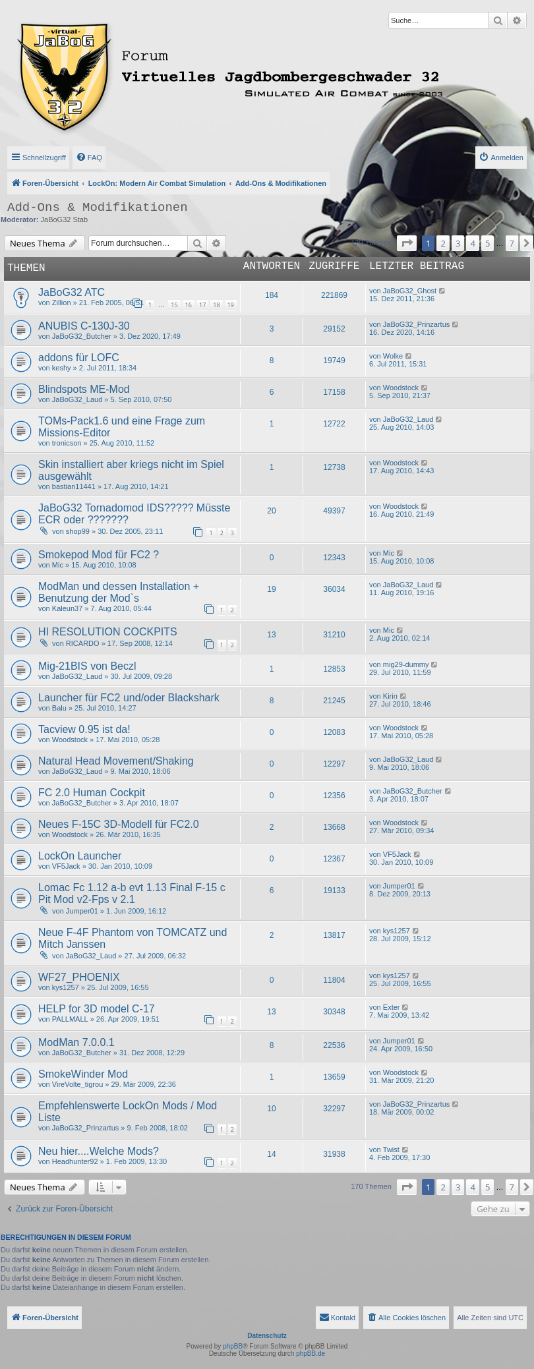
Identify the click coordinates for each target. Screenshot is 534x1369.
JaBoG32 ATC (71, 292)
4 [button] (472, 243)
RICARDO (83, 643)
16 (188, 305)
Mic (57, 565)
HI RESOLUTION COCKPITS (107, 631)
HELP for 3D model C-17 (96, 1008)
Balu (59, 708)
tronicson (67, 443)
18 (216, 305)
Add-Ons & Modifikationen (97, 207)
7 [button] (512, 243)
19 (230, 305)
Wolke (393, 356)
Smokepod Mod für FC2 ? (98, 554)
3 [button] (458, 243)
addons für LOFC (78, 357)
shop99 (78, 531)
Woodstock (401, 388)
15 (174, 305)
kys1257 (396, 931)
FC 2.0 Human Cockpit (91, 792)
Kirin (390, 696)
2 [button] (442, 243)
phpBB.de (310, 1353)
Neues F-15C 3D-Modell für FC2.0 (118, 824)
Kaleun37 (67, 608)
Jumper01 (82, 911)
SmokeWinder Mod (83, 1074)
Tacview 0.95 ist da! (84, 729)
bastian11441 (74, 486)
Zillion (61, 302)
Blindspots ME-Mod (84, 389)
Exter (391, 1007)
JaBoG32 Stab (64, 219)
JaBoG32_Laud (77, 399)
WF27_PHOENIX (79, 977)
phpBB (233, 1346)
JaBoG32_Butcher (81, 336)
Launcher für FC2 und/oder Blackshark (129, 697)
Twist (391, 1149)
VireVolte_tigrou (77, 1084)
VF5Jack (66, 866)
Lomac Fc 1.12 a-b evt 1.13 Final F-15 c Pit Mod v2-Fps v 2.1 (131, 893)
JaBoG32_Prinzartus (416, 324)
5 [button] (487, 243)
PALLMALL (70, 1019)
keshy (61, 368)
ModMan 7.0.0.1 (76, 1042)
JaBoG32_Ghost (409, 291)
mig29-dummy (406, 664)
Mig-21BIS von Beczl (87, 666)
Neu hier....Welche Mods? (98, 1151)
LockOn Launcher (79, 855)
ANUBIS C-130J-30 (84, 326)
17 (202, 305)
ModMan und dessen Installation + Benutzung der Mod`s (118, 592)
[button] (407, 243)
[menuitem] (89, 157)
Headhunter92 (75, 1161)
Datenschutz (266, 1335)
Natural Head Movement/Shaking (116, 761)
